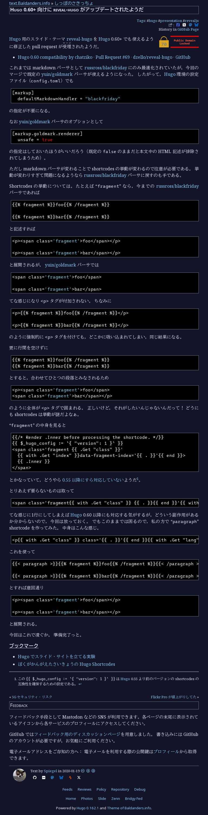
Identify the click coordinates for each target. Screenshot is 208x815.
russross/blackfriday (105, 68)
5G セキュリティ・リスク (32, 696)
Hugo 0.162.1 (88, 808)
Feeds (68, 789)
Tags (141, 20)
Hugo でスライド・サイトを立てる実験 (56, 657)
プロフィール (166, 752)
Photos (87, 798)
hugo (153, 20)
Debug (139, 789)
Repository (120, 789)
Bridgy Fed (133, 798)
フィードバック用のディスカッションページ (77, 734)
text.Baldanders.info (29, 3)
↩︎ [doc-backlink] (80, 683)
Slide (102, 798)
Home (71, 798)
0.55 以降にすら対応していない (93, 480)
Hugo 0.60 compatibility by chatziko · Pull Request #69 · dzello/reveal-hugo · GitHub (104, 57)
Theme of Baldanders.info (129, 808)
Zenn (115, 798)
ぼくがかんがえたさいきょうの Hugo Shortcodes (66, 664)
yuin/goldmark (57, 74)
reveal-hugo (79, 39)
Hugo (15, 39)
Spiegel (50, 770)
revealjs (192, 20)
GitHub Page (188, 29)
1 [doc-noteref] (138, 478)
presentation (171, 20)
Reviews (85, 789)
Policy (101, 789)
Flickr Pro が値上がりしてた (173, 696)
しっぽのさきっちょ (73, 3)
